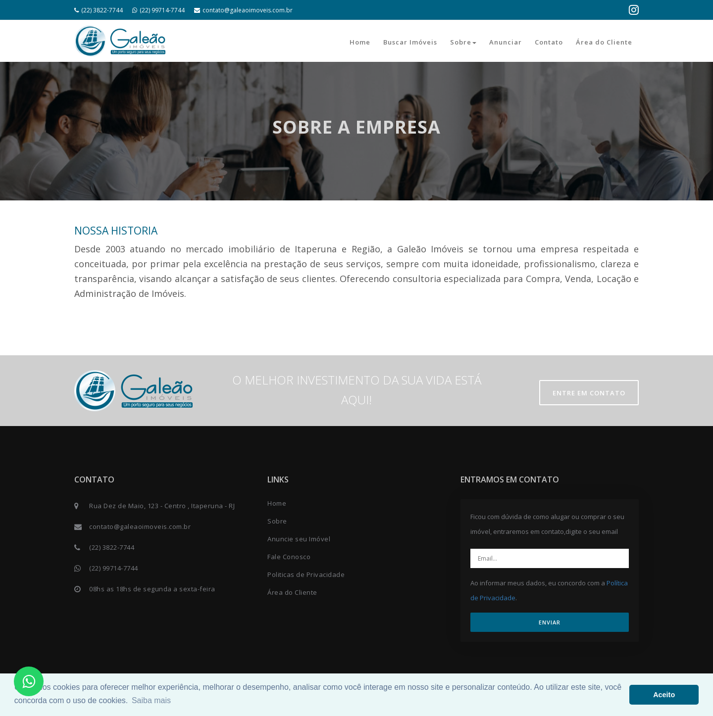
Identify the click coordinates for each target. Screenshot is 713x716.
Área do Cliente (604, 42)
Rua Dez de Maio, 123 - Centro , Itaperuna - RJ (162, 505)
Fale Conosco (288, 556)
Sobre (463, 42)
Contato (549, 42)
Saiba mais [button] (151, 700)
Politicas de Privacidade (306, 574)
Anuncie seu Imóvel (298, 538)
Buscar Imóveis (410, 42)
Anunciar (505, 42)
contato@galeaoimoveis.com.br (243, 10)
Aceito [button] (664, 695)
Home (360, 42)
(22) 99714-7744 (158, 10)
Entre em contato (589, 392)
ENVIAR (549, 622)
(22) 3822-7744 (98, 10)
